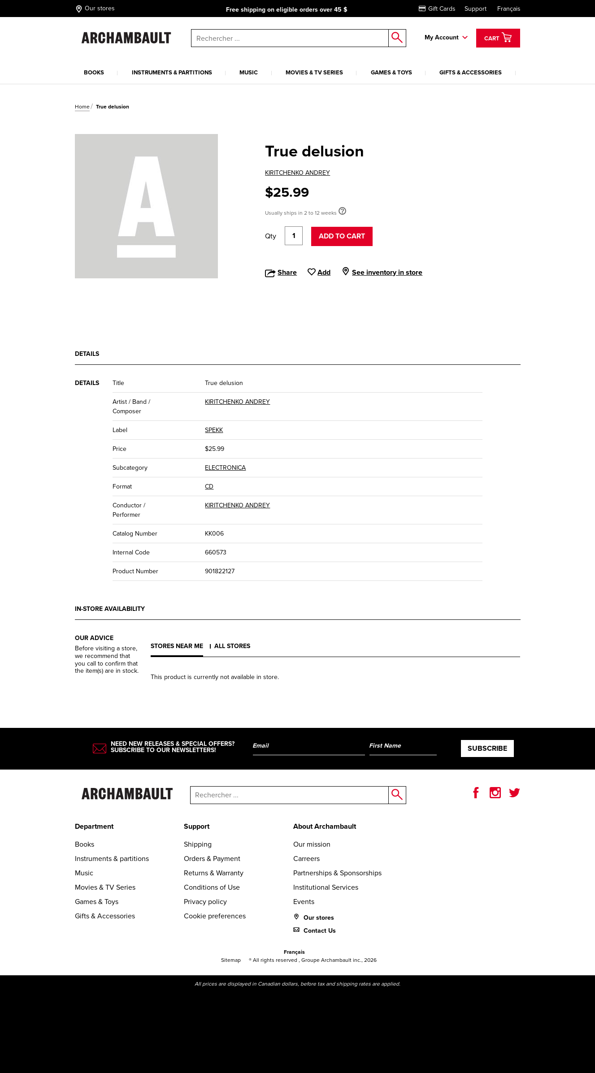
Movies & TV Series (314, 72)
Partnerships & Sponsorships (337, 873)
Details (87, 354)
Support (475, 8)
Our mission (311, 844)
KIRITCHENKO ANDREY (297, 172)
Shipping (198, 844)
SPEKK (214, 430)
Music (248, 72)
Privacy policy (205, 901)
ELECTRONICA (225, 467)
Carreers (306, 858)
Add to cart (342, 236)
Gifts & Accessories (470, 72)
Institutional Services (325, 887)
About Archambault (324, 826)
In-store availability (110, 609)
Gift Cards (437, 8)
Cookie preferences (215, 916)
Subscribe (487, 748)
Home (82, 107)
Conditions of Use (212, 887)
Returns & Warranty (213, 873)
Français (509, 8)
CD (209, 486)
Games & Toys (391, 72)
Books (94, 72)
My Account (442, 37)
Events (303, 901)
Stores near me (177, 646)
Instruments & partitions (172, 72)
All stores (232, 646)
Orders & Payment (212, 858)
